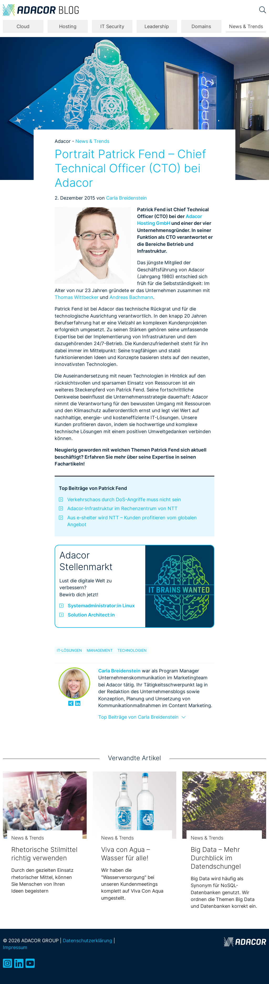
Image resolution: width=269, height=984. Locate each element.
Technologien (132, 650)
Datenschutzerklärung (87, 940)
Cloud (23, 26)
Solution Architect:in (91, 615)
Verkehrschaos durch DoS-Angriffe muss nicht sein (124, 499)
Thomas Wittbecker (77, 297)
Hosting (67, 26)
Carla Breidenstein (126, 198)
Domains (201, 26)
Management (100, 650)
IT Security (112, 26)
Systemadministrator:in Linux (101, 605)
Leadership (156, 26)
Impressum (15, 947)
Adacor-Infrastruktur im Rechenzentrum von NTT (122, 508)
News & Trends (246, 26)
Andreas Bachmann (131, 297)
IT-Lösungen (69, 650)
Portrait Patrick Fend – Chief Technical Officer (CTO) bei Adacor (130, 168)
